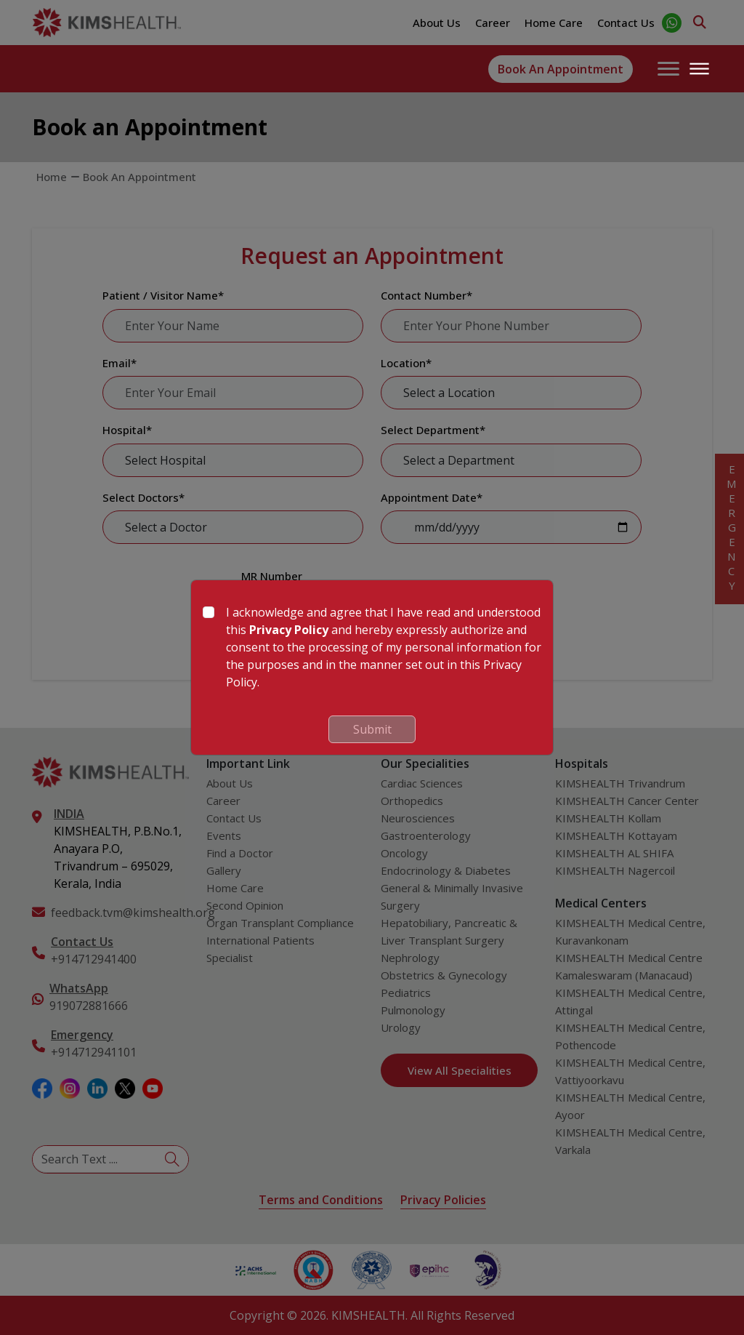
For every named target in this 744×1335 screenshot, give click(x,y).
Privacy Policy (288, 630)
